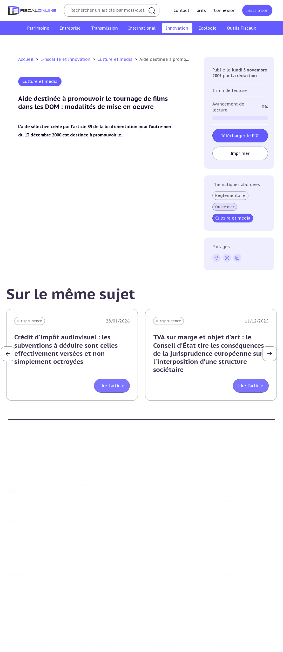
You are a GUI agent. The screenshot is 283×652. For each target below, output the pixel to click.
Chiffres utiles (159, 627)
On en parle (226, 617)
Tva (80, 568)
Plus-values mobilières (166, 560)
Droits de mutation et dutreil (172, 568)
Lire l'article (111, 385)
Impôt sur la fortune (27, 568)
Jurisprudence (29, 321)
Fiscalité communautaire (237, 568)
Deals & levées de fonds (236, 635)
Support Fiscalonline (95, 478)
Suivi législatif (159, 643)
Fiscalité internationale (239, 542)
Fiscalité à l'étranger (233, 560)
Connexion (224, 10)
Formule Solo (158, 478)
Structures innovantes (92, 42)
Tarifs (200, 10)
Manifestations (228, 643)
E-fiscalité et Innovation (66, 59)
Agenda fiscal (157, 635)
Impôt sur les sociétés (97, 552)
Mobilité (222, 592)
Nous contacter (91, 494)
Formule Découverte (164, 470)
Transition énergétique (97, 649)
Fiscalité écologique (97, 617)
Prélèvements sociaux (28, 592)
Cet (80, 576)
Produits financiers (25, 600)
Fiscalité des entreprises (102, 542)
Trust (220, 584)
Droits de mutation (25, 576)
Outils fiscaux (159, 617)
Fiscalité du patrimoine (31, 542)
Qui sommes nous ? (95, 470)
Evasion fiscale (228, 576)
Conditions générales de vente (242, 484)
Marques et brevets (136, 42)
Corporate (86, 607)
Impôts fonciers (22, 584)
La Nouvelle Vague (42, 507)
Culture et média (225, 42)
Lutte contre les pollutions (102, 627)
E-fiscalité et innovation (32, 617)
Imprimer (240, 153)
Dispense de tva (160, 576)
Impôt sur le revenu (26, 552)
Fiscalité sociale (91, 600)
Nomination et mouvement (240, 627)
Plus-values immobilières (31, 560)
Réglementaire (230, 195)
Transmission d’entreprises (173, 542)
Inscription (257, 10)
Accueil (25, 59)
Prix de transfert (230, 600)
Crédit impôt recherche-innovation (34, 42)
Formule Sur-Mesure (164, 494)
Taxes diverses (90, 592)
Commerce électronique (181, 42)
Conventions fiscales (233, 552)
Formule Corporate (163, 486)
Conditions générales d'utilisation (234, 473)
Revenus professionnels (98, 560)
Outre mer (224, 207)
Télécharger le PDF (240, 135)
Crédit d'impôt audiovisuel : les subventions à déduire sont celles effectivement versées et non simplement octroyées (66, 349)
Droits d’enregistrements (99, 584)
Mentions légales (230, 492)
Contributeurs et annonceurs (103, 486)
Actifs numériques (263, 42)
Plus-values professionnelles (172, 552)
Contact (181, 10)
